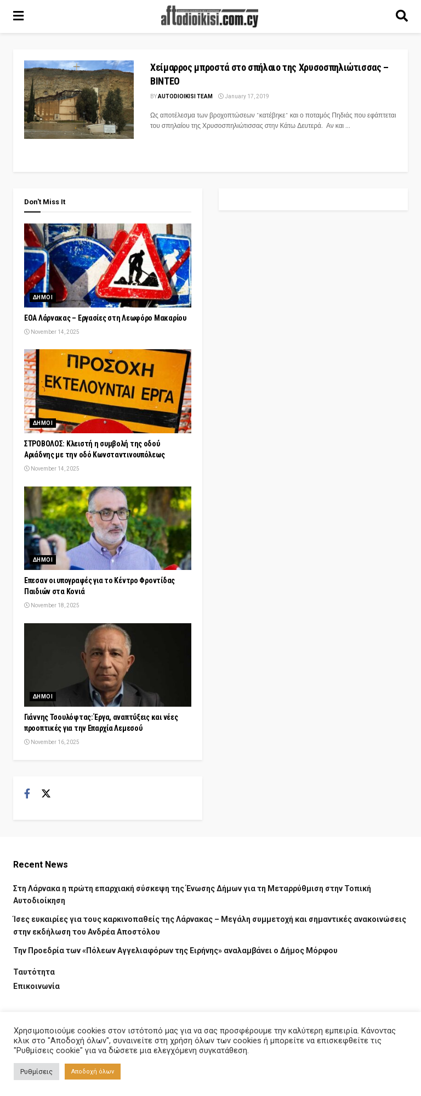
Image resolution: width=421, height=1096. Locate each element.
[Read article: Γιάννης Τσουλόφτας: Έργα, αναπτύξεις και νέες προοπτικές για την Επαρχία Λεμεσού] (107, 665)
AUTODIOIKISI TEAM (185, 96)
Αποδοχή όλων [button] (92, 1071)
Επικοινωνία (36, 986)
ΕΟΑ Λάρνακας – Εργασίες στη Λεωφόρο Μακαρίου (105, 318)
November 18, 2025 (51, 605)
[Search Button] (402, 16)
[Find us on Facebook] (27, 794)
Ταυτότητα (34, 972)
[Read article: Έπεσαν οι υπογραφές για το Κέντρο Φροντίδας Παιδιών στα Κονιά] (107, 529)
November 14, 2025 (51, 332)
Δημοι (43, 297)
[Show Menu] (18, 16)
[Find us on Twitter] (46, 794)
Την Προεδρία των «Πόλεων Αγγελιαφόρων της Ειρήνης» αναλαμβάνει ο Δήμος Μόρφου (175, 950)
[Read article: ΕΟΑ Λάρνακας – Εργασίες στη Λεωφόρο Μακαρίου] (107, 265)
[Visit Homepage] (210, 16)
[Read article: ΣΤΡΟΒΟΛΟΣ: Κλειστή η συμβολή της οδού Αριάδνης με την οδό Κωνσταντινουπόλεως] (107, 391)
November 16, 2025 (51, 742)
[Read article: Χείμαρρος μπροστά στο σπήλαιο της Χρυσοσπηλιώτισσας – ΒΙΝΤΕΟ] (79, 99)
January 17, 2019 (243, 96)
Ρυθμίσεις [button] (36, 1071)
